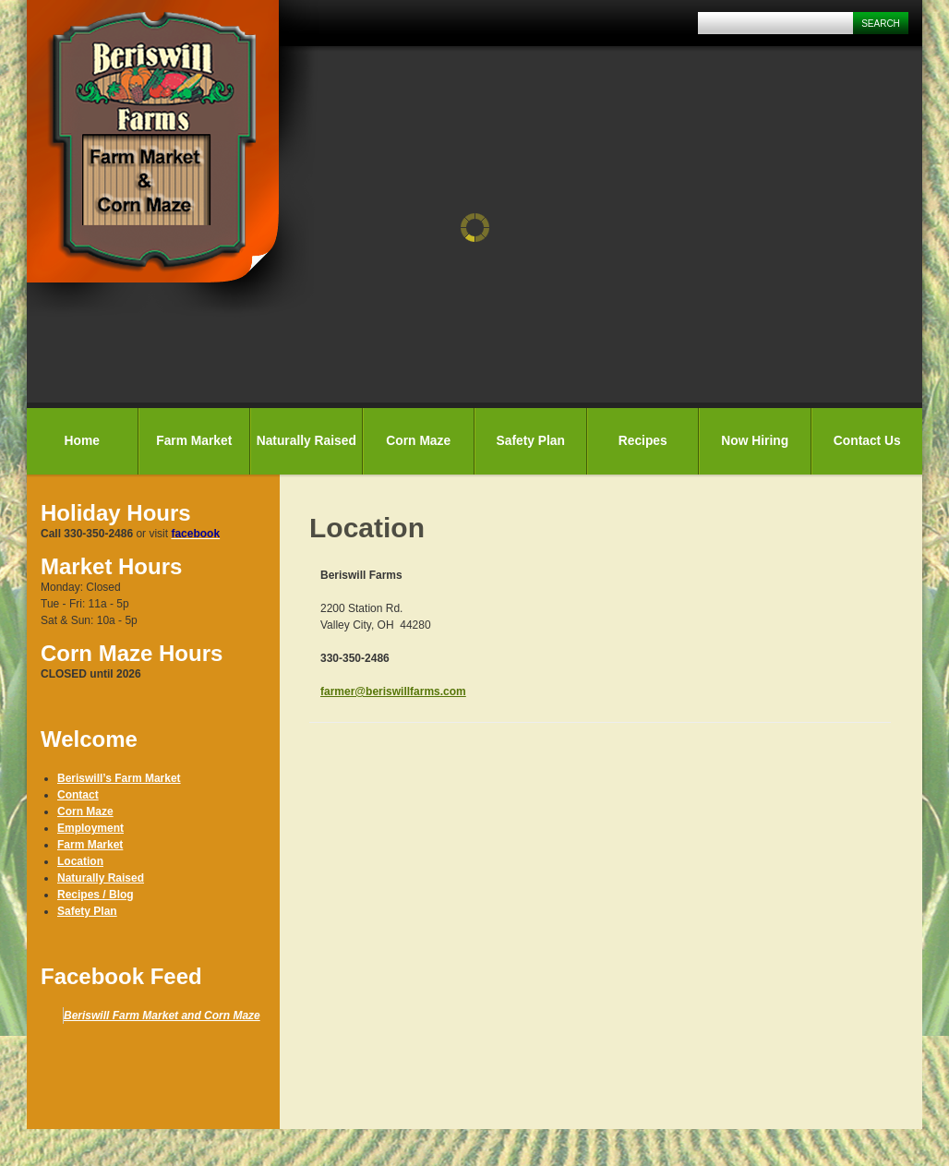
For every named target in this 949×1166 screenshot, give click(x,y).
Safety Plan (531, 441)
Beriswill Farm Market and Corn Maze (162, 1015)
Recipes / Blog (95, 894)
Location (80, 861)
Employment (90, 828)
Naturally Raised (306, 441)
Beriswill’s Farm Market (119, 778)
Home (82, 441)
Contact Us (867, 441)
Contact (78, 794)
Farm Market (194, 441)
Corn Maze (418, 441)
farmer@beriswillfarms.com (393, 691)
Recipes (643, 441)
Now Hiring (754, 441)
